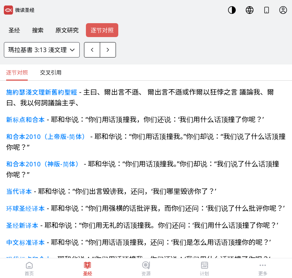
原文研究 (67, 30)
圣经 (14, 30)
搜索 (38, 30)
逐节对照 (102, 30)
